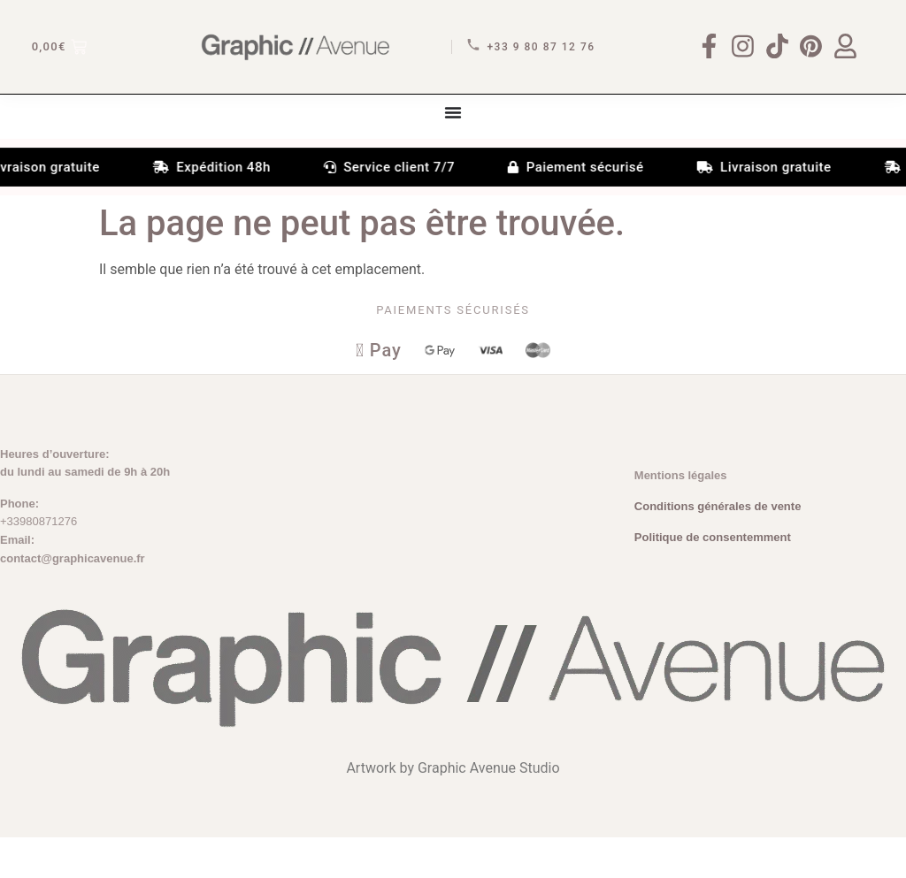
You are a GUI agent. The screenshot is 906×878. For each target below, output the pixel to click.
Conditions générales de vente (718, 547)
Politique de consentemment (712, 577)
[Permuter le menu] (453, 150)
